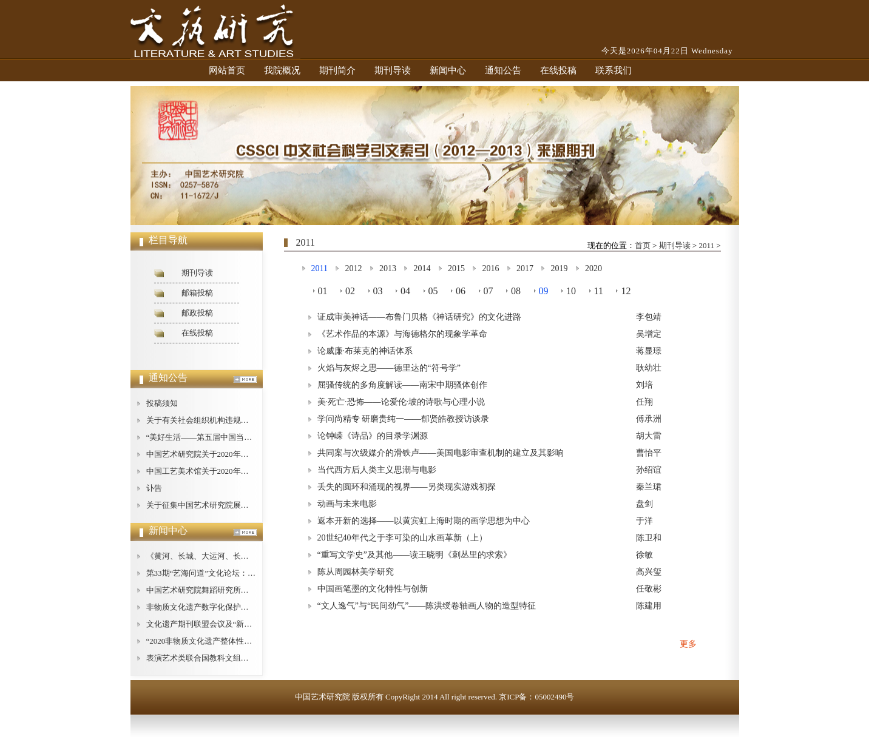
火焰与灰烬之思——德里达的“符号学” (389, 367)
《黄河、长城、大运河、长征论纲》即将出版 (225, 556)
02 (350, 291)
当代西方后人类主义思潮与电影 (376, 469)
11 (598, 291)
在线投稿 (558, 70)
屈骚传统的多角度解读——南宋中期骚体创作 (402, 384)
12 (626, 291)
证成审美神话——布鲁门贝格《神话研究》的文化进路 (419, 317)
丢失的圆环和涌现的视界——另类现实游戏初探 (406, 486)
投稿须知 (162, 403)
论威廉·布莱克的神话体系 (365, 350)
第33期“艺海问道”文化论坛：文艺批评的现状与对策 (236, 573)
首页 (643, 245)
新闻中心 (448, 70)
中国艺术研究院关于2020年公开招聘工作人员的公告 (237, 454)
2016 (490, 268)
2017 (524, 268)
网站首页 (227, 70)
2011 (706, 245)
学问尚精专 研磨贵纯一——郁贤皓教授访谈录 (403, 418)
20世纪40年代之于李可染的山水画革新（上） (402, 537)
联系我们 (613, 70)
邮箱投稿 (197, 292)
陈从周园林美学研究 (355, 571)
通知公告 (503, 70)
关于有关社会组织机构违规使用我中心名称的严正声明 (241, 420)
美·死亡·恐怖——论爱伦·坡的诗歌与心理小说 (401, 401)
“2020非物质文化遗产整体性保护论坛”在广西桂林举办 (240, 640)
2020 (593, 268)
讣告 (154, 488)
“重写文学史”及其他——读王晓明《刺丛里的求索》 (414, 554)
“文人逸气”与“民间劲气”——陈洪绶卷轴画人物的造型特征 (426, 605)
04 (405, 291)
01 (323, 291)
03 (378, 291)
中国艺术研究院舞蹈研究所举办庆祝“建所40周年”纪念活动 (248, 590)
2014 (421, 268)
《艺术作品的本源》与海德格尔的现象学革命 (402, 334)
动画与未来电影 (347, 503)
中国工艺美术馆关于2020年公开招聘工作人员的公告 (237, 471)
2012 (353, 268)
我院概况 (282, 70)
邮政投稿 (197, 312)
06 (460, 291)
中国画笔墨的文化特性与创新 (372, 588)
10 (571, 291)
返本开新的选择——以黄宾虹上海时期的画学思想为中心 (423, 520)
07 (488, 291)
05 (433, 291)
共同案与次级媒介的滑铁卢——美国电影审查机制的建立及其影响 (440, 452)
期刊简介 (337, 70)
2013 (387, 268)
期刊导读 (392, 70)
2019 (558, 268)
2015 (456, 268)
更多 (688, 644)
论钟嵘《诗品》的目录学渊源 (372, 435)
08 (516, 291)
